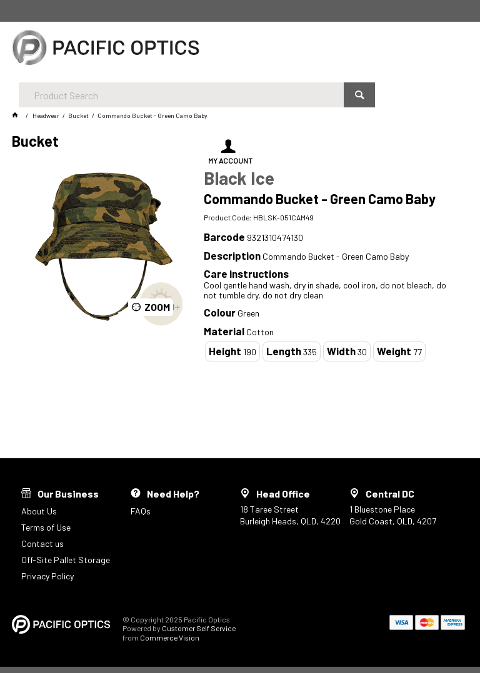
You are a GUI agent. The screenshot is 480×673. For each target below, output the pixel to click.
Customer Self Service (199, 628)
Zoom (157, 307)
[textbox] (230, 49)
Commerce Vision (169, 637)
